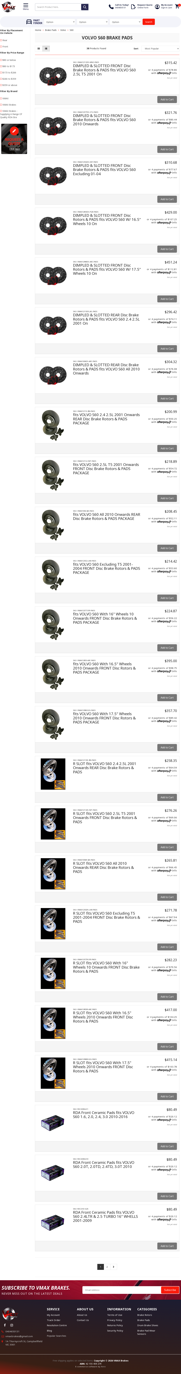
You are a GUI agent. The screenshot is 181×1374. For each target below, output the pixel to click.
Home (38, 30)
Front (5, 46)
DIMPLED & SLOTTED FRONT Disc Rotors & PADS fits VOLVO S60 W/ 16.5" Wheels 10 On (107, 219)
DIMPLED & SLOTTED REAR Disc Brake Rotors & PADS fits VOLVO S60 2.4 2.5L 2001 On (106, 319)
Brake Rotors (144, 1314)
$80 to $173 (9, 66)
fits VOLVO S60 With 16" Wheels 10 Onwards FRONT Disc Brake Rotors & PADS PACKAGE (105, 618)
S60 (71, 30)
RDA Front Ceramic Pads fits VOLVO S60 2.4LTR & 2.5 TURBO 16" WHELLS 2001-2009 (105, 1216)
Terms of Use (114, 1314)
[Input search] (62, 7)
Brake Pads (51, 30)
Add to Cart (167, 99)
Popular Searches (56, 1335)
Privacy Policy (114, 1320)
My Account (53, 1314)
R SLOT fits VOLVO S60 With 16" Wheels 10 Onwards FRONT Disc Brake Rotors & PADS (106, 967)
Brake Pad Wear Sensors (146, 1332)
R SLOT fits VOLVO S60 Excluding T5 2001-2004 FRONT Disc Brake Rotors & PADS (106, 917)
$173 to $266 (9, 72)
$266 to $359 (9, 78)
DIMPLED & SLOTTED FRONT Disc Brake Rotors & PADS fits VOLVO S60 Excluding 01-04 (104, 169)
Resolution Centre (57, 1325)
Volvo (63, 30)
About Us (82, 1314)
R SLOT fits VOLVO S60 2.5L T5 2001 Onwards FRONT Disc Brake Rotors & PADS (105, 817)
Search (148, 21)
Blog (49, 1330)
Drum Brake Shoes (147, 1325)
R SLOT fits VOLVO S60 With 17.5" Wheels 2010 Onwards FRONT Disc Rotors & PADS (103, 1067)
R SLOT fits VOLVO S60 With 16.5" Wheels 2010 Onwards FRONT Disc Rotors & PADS (103, 1017)
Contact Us (83, 1320)
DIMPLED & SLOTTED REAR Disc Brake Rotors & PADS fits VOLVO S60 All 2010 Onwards (106, 369)
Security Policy (115, 1330)
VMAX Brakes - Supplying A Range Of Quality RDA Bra (11, 114)
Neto (103, 1366)
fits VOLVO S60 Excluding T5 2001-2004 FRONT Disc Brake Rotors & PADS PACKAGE (106, 568)
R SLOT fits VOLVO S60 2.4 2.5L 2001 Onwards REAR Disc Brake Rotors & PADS (104, 767)
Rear (5, 40)
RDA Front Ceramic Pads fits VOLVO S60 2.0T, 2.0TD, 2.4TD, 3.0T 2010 (103, 1164)
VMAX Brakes (9, 104)
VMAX (5, 98)
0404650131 (12, 1331)
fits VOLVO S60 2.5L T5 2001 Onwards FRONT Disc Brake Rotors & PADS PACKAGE (106, 468)
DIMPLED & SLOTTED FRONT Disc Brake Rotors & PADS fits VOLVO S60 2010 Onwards (104, 119)
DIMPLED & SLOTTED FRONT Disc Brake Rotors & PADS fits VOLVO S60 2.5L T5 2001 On (104, 70)
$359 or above (10, 85)
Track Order (53, 1320)
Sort (136, 48)
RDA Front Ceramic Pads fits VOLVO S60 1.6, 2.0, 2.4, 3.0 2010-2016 (103, 1114)
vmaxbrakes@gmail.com (19, 1336)
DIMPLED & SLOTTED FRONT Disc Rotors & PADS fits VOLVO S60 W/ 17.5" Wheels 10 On (107, 269)
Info (174, 73)
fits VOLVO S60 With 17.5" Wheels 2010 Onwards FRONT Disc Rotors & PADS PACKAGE (104, 718)
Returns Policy (115, 1325)
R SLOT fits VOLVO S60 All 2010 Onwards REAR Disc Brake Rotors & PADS (103, 867)
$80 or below (9, 59)
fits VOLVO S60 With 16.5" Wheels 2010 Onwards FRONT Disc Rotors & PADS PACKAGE (104, 668)
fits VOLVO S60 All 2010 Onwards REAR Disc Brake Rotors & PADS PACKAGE (106, 516)
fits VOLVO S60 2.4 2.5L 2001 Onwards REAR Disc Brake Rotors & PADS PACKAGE (106, 418)
